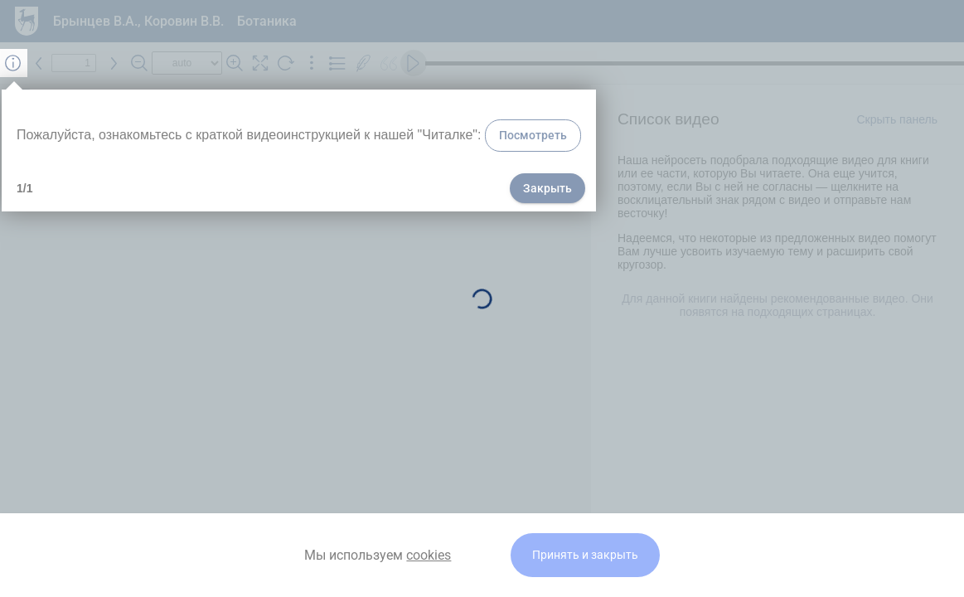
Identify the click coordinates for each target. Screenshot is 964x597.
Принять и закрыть (585, 555)
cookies (428, 555)
